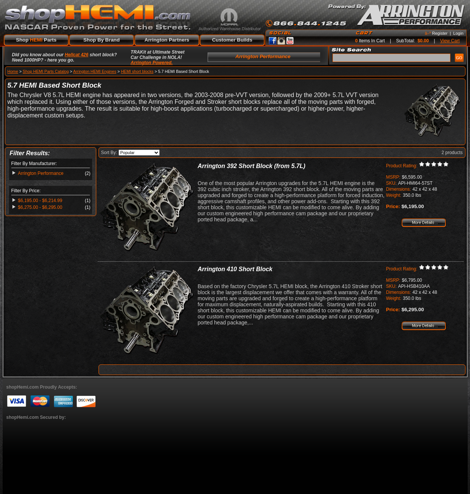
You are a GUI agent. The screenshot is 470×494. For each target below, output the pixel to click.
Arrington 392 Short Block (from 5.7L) (251, 166)
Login (458, 33)
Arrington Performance (41, 173)
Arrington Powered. (152, 62)
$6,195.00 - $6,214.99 (40, 200)
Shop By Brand (101, 40)
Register (440, 33)
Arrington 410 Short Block (235, 269)
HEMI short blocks (137, 71)
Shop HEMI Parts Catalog (46, 71)
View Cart (450, 40)
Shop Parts (36, 40)
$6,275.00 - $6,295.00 (40, 207)
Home (13, 71)
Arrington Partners (167, 40)
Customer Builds (232, 40)
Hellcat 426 (77, 54)
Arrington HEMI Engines (94, 71)
